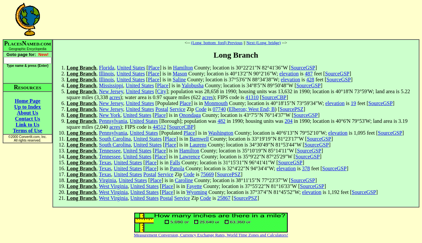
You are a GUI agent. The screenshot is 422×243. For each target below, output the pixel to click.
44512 (159, 127)
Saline (179, 79)
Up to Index (27, 107)
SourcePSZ (291, 109)
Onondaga (190, 115)
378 (306, 168)
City (161, 91)
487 (309, 73)
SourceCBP (274, 97)
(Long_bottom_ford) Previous (216, 42)
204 (288, 121)
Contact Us (27, 119)
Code (201, 109)
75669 (207, 174)
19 (353, 103)
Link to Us (27, 124)
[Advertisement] (236, 19)
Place (154, 67)
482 (222, 121)
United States (131, 67)
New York (109, 115)
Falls (175, 162)
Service (177, 109)
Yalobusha (193, 85)
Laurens (198, 145)
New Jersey (111, 91)
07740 (219, 109)
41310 (252, 97)
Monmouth (216, 103)
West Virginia (113, 186)
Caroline (184, 180)
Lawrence (189, 156)
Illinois (106, 73)
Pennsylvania (113, 121)
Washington (220, 133)
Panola (177, 168)
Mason (180, 73)
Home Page (28, 101)
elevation (289, 73)
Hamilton (183, 67)
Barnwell (199, 139)
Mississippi (111, 85)
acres (114, 97)
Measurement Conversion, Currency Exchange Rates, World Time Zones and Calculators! (211, 234)
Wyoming (196, 192)
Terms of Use (27, 130)
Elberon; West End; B (252, 109)
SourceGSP (303, 67)
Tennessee (110, 150)
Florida (106, 67)
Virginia (107, 180)
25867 (223, 198)
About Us (27, 113)
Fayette (194, 186)
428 (310, 79)
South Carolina (115, 139)
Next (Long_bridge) (263, 42)
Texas (105, 162)
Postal (161, 109)
